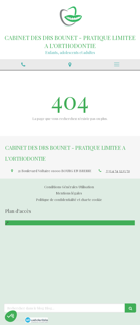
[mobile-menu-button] (116, 64)
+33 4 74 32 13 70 (118, 170)
